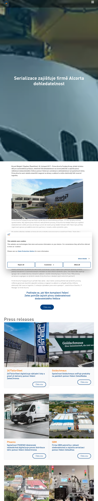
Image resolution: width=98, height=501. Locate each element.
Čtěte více (47, 307)
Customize (49, 264)
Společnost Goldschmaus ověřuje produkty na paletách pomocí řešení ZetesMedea (71, 374)
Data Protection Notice (26, 251)
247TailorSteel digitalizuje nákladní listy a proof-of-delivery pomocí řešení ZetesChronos (26, 375)
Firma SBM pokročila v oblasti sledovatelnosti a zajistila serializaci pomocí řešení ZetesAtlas (68, 447)
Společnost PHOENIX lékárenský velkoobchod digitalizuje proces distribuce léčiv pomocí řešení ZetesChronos (26, 447)
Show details (82, 258)
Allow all (77, 264)
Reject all (21, 264)
